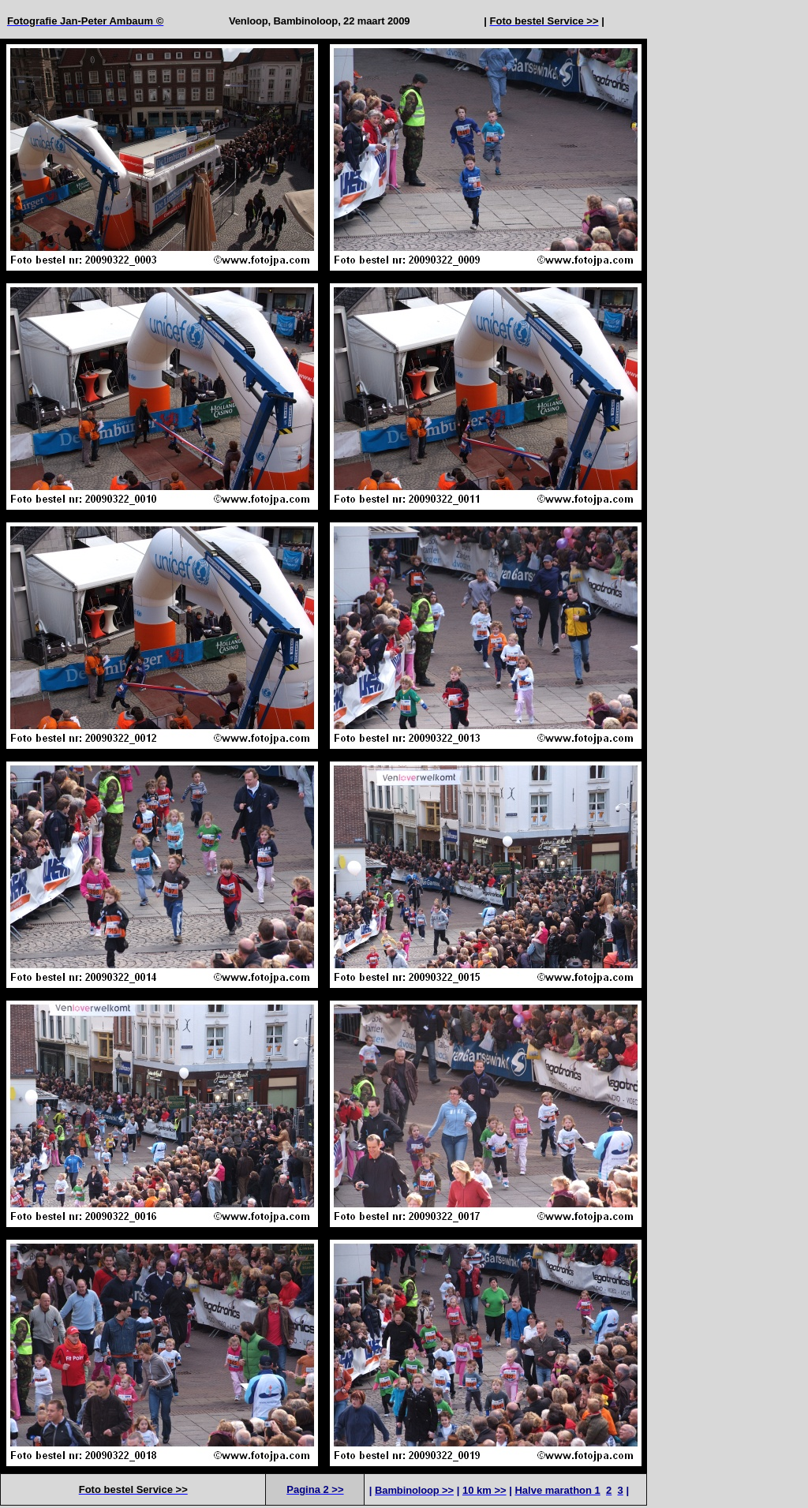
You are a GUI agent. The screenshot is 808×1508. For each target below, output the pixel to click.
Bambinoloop (306, 21)
